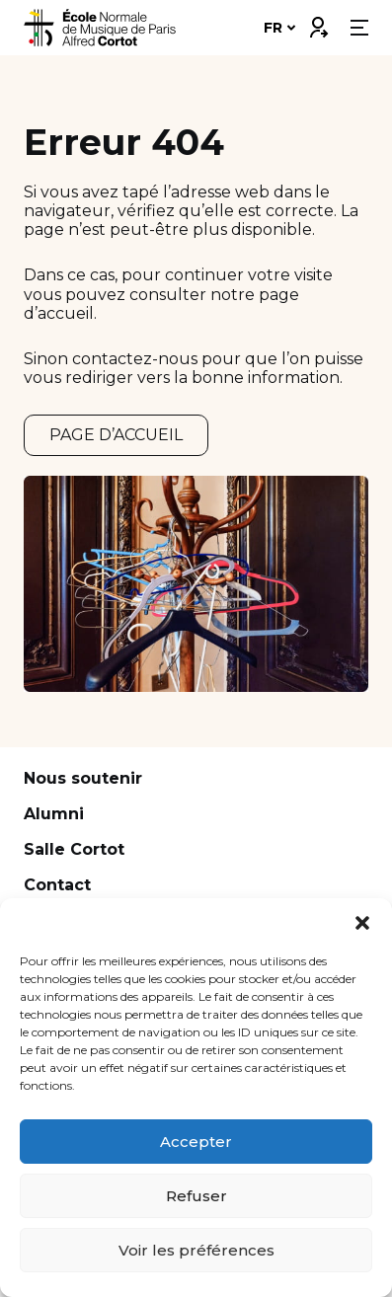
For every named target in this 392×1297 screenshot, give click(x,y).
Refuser (196, 1195)
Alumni (54, 813)
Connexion (318, 23)
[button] (362, 923)
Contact (57, 885)
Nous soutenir (83, 778)
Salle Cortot (74, 849)
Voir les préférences (196, 1250)
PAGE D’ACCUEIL (116, 434)
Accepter (196, 1141)
